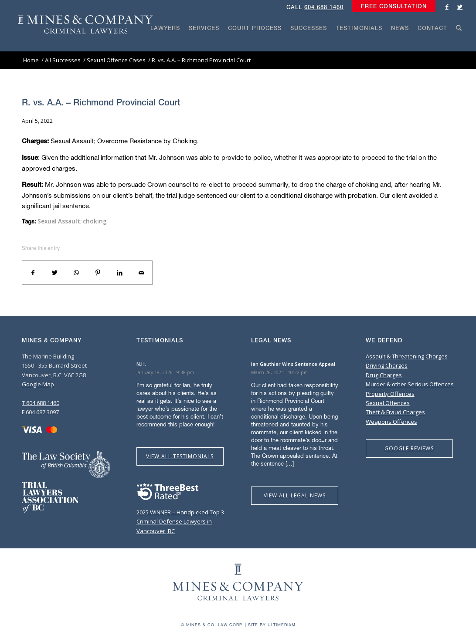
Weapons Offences (391, 422)
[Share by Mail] (141, 272)
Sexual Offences (388, 403)
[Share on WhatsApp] (76, 272)
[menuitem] (391, 6)
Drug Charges (384, 375)
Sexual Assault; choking (72, 221)
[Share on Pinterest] (98, 272)
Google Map (38, 384)
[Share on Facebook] (33, 272)
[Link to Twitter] (459, 6)
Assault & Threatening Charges (407, 356)
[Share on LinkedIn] (120, 272)
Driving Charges (387, 365)
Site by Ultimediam (272, 624)
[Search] (459, 44)
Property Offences (390, 394)
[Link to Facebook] (446, 6)
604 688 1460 (323, 7)
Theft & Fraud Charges (395, 412)
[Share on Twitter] (55, 272)
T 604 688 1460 (40, 403)
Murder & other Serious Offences (410, 384)
